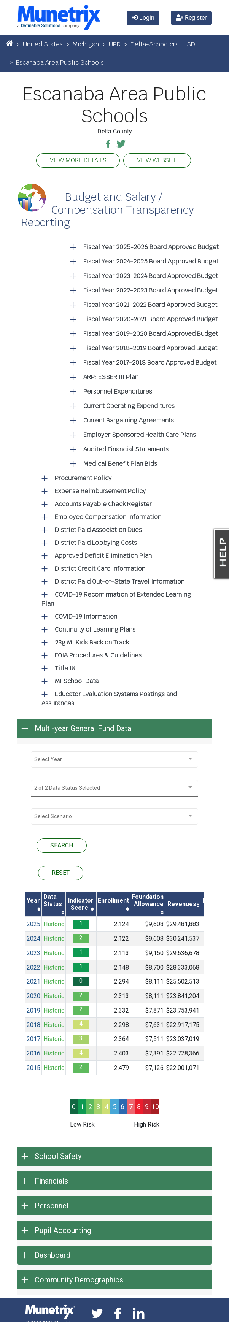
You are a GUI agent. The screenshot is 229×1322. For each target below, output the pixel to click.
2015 (33, 1067)
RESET (61, 872)
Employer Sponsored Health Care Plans (139, 435)
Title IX (65, 668)
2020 (33, 996)
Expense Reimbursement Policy (100, 491)
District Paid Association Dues (98, 530)
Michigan (86, 44)
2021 (33, 981)
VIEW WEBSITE (157, 160)
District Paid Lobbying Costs (96, 543)
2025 (33, 924)
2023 (33, 953)
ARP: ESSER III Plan (110, 377)
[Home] (9, 43)
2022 (33, 967)
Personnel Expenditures (117, 391)
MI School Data (77, 681)
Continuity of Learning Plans (95, 629)
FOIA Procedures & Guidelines (98, 655)
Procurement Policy (83, 478)
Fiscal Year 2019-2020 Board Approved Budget (150, 334)
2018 (33, 1024)
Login (143, 17)
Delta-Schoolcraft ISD (162, 44)
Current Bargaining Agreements (128, 420)
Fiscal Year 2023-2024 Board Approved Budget (150, 276)
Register (191, 17)
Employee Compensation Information (108, 517)
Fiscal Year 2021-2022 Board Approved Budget (150, 305)
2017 (33, 1039)
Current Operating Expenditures (129, 406)
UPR (115, 44)
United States (43, 44)
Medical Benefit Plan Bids (120, 464)
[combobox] (114, 759)
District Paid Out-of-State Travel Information (119, 582)
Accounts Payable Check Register (103, 504)
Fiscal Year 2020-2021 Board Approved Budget (150, 319)
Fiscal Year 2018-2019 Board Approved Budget (150, 348)
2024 (33, 938)
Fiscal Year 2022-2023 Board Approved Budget (150, 290)
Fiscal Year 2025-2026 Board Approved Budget (151, 247)
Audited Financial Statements (126, 449)
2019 (33, 1010)
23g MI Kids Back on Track (92, 642)
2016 (33, 1053)
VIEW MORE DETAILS (78, 160)
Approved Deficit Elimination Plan (103, 556)
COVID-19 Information (86, 617)
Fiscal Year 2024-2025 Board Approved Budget (150, 261)
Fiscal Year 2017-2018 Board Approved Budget (149, 363)
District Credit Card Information (100, 569)
